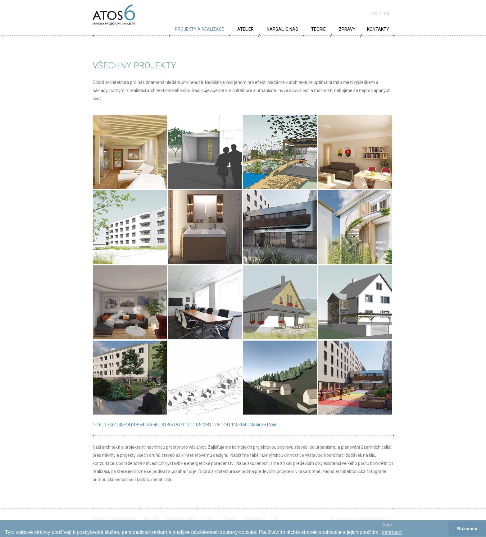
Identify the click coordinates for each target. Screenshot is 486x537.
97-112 (183, 424)
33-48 (124, 424)
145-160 (239, 424)
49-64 (138, 424)
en (386, 13)
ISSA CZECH (383, 519)
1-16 (97, 424)
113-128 (201, 424)
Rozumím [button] (467, 528)
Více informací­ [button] (392, 528)
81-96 (167, 424)
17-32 (110, 424)
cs (374, 13)
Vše (272, 424)
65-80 (153, 424)
